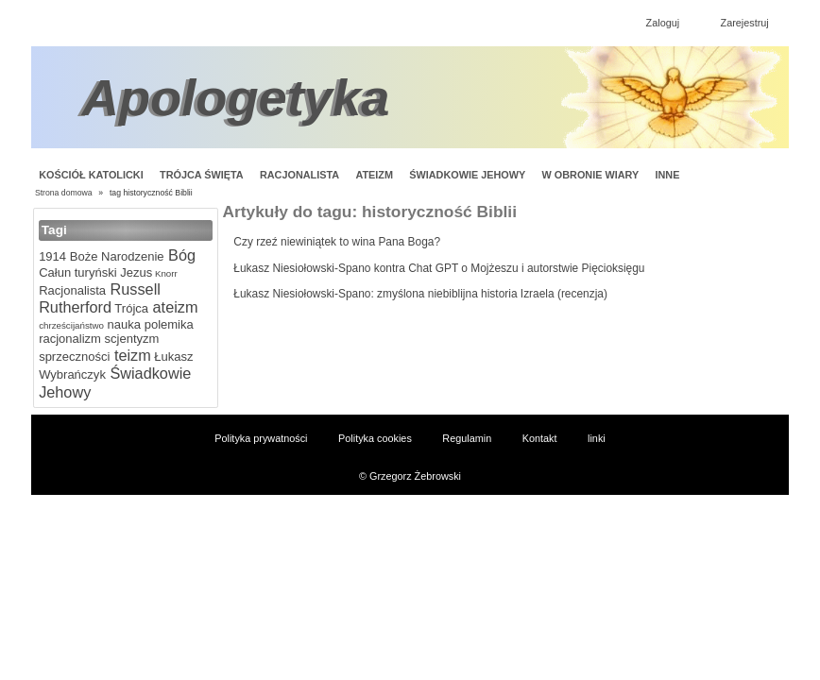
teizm (130, 355)
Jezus (135, 272)
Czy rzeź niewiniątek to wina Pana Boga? (336, 241)
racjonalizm (70, 339)
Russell (133, 289)
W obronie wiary (591, 174)
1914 (52, 256)
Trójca (129, 308)
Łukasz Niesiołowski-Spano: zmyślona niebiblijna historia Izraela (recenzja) (420, 293)
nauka (122, 324)
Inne (668, 174)
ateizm (172, 306)
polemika (167, 324)
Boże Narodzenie (114, 256)
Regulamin (466, 438)
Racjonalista (299, 174)
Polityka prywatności (260, 438)
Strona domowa (64, 192)
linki (597, 438)
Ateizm (374, 174)
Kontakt (539, 438)
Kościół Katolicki (91, 174)
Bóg (180, 255)
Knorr (165, 273)
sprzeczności (74, 356)
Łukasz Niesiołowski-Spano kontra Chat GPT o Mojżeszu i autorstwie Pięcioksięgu (438, 268)
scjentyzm (130, 339)
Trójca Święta (202, 174)
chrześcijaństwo (71, 325)
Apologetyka (236, 97)
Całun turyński (77, 272)
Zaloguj (663, 22)
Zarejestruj (745, 22)
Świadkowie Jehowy (467, 174)
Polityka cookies (375, 438)
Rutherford (75, 306)
